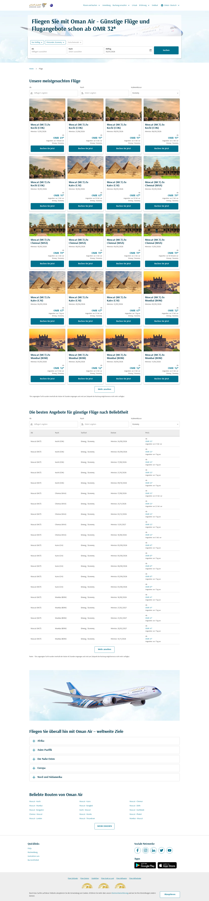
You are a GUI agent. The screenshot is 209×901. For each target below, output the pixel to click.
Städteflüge (95, 878)
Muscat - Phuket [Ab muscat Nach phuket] (136, 814)
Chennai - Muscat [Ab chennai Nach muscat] (35, 814)
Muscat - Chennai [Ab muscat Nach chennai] (136, 802)
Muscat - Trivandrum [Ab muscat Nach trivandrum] (87, 819)
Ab (33, 49)
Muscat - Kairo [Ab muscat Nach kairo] (85, 802)
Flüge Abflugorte (121, 878)
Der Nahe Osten (43, 759)
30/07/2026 (110, 52)
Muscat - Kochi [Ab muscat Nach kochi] (35, 802)
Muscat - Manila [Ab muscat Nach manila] (85, 814)
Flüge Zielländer (73, 878)
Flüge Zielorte (84, 878)
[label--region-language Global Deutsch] (170, 5)
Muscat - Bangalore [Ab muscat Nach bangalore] (36, 810)
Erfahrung (145, 5)
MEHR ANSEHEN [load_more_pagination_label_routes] (104, 826)
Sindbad (155, 5)
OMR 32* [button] (104, 29)
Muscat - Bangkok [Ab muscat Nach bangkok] (86, 806)
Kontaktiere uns (33, 856)
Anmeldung (106, 5)
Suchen (166, 50)
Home (31, 69)
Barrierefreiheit (33, 860)
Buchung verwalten (122, 5)
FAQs (30, 849)
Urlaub (134, 5)
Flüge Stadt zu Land (107, 878)
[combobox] (48, 51)
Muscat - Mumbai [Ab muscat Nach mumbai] (36, 806)
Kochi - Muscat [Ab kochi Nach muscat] (85, 810)
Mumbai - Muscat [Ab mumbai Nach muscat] (136, 819)
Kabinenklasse (136, 87)
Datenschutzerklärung (120, 893)
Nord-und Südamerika (46, 777)
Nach (71, 49)
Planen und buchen (92, 5)
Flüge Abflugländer (135, 878)
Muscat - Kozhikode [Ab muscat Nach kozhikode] (137, 810)
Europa (38, 768)
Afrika (37, 741)
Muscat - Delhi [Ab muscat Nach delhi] (135, 806)
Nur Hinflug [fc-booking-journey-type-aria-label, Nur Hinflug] (36, 42)
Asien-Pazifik (41, 750)
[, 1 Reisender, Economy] (54, 42)
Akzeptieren (169, 894)
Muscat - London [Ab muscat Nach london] (35, 819)
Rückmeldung (32, 852)
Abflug (108, 49)
